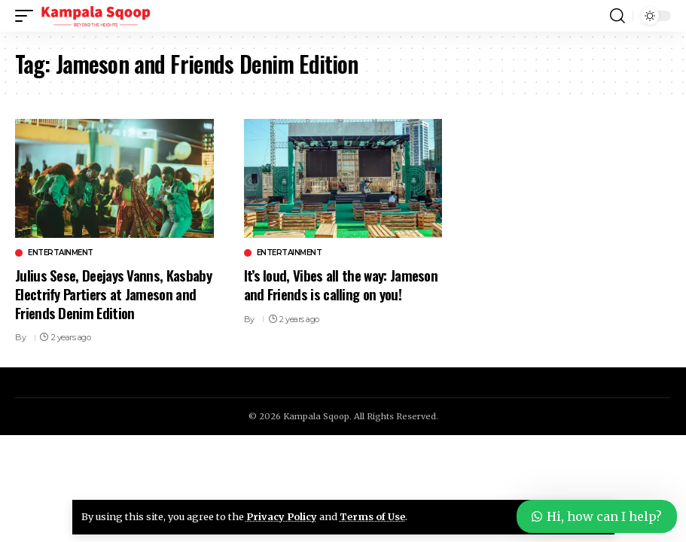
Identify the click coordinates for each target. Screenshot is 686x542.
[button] (28, 16)
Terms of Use (372, 516)
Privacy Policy (281, 516)
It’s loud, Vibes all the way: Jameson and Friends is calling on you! (341, 284)
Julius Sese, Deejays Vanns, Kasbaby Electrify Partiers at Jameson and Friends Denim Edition (113, 293)
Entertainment (60, 253)
